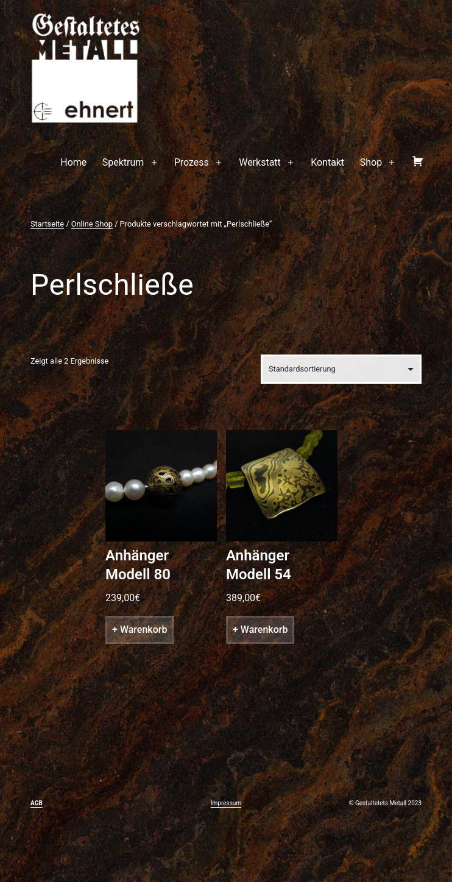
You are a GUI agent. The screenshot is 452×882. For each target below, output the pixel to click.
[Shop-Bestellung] (341, 369)
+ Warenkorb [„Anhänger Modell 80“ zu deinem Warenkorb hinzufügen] (139, 629)
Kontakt (327, 162)
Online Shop (92, 223)
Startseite (47, 223)
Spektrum (123, 162)
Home (73, 162)
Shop (371, 162)
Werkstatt (260, 162)
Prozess (191, 162)
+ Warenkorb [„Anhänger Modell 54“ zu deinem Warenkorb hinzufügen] (260, 629)
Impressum (226, 803)
